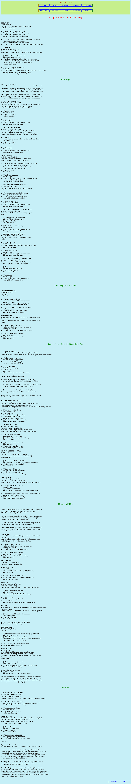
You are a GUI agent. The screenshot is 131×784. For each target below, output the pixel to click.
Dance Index (113, 781)
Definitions (54, 10)
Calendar (65, 10)
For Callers (76, 5)
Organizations (76, 10)
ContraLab (55, 5)
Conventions (44, 10)
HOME (44, 5)
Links (87, 10)
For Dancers (65, 5)
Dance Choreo (87, 5)
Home (124, 781)
